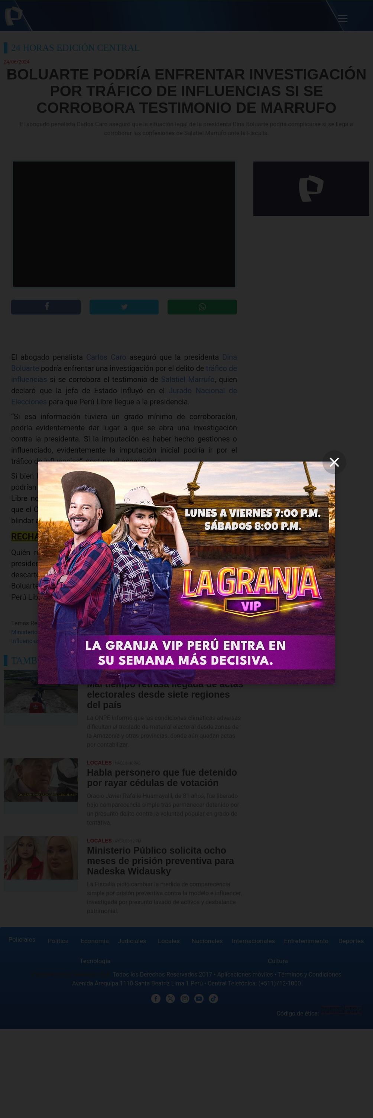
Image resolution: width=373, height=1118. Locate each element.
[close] (334, 462)
